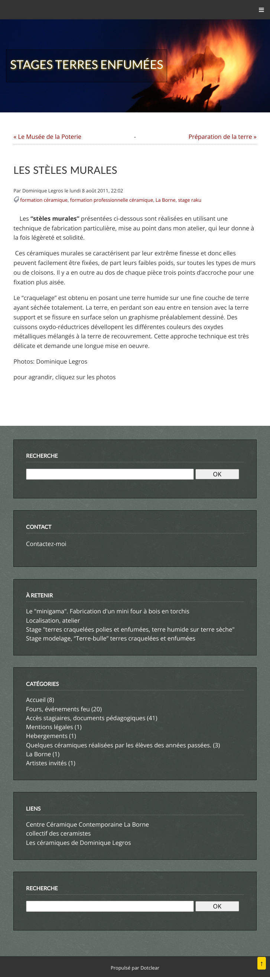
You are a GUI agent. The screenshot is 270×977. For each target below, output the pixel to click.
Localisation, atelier (53, 620)
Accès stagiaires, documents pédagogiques (85, 718)
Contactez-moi (46, 544)
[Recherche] (110, 474)
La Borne (166, 200)
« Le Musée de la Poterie (47, 136)
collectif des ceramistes (58, 833)
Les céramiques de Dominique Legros (78, 843)
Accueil (36, 700)
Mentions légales (49, 727)
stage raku (189, 200)
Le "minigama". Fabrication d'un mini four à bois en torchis (107, 611)
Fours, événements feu (58, 709)
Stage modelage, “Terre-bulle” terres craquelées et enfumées (110, 638)
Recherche (42, 456)
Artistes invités (46, 763)
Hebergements (47, 736)
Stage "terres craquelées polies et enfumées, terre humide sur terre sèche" (130, 629)
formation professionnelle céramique (111, 200)
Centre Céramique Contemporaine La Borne (87, 824)
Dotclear (149, 967)
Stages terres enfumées (86, 64)
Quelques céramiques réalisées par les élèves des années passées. (118, 745)
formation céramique (44, 200)
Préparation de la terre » (222, 136)
